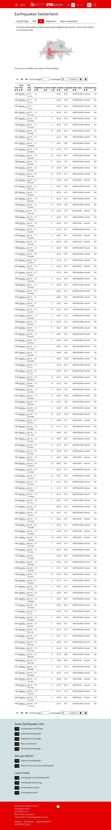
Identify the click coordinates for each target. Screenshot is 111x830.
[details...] (23, 94)
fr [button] (78, 5)
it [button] (81, 5)
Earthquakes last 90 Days (32, 728)
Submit (73, 79)
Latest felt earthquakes (31, 733)
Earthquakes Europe (30, 787)
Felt (34, 21)
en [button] (73, 5)
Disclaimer (28, 821)
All (41, 21)
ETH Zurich (25, 824)
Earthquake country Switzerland (35, 777)
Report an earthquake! (31, 760)
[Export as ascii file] (86, 79)
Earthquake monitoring (31, 782)
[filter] (17, 90)
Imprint (18, 821)
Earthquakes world (29, 792)
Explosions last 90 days (31, 738)
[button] (20, 5)
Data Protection (43, 821)
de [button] (68, 5)
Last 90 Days (22, 21)
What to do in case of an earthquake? (37, 765)
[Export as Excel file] (81, 79)
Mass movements (69, 21)
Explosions (51, 21)
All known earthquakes (31, 748)
